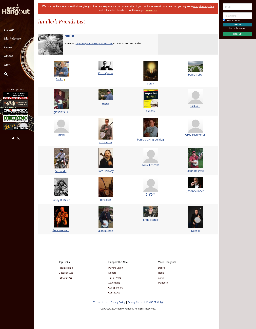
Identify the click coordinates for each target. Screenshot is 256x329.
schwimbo (106, 142)
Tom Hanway (106, 171)
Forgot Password (237, 28)
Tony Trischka (150, 165)
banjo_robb (194, 74)
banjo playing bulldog (150, 139)
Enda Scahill (150, 220)
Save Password (231, 20)
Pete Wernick (62, 230)
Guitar (161, 277)
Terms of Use (100, 302)
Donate (113, 272)
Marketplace (15, 38)
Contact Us (115, 292)
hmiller (71, 36)
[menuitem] (18, 29)
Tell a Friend (115, 277)
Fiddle (161, 272)
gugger (150, 194)
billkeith (194, 106)
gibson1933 (62, 112)
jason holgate (194, 171)
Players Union (116, 267)
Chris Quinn (105, 73)
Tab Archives (67, 277)
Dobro (161, 267)
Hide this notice (151, 11)
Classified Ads (67, 272)
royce (105, 103)
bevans (150, 110)
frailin (60, 79)
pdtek (150, 83)
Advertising (114, 282)
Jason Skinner (194, 191)
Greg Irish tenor (194, 134)
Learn (11, 47)
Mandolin (162, 282)
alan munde (106, 231)
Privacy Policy (118, 302)
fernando (62, 171)
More (10, 65)
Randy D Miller (62, 200)
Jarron (62, 134)
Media (11, 56)
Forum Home (67, 267)
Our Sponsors (116, 287)
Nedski (194, 231)
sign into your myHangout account (95, 43)
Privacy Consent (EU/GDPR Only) (145, 302)
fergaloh (105, 200)
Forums (12, 30)
